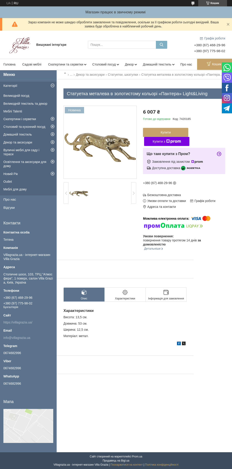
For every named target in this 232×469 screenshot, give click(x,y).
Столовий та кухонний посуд (24, 127)
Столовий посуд (104, 64)
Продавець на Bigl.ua (116, 460)
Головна (9, 64)
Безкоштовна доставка (164, 195)
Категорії (10, 85)
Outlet (7, 181)
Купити (166, 132)
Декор (129, 64)
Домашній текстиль (157, 64)
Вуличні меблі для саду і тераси (21, 152)
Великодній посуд (16, 95)
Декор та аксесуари (90, 74)
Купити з (167, 141)
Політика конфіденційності (162, 464)
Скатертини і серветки (19, 119)
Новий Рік (10, 174)
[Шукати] (161, 45)
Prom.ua (137, 456)
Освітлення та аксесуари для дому (24, 164)
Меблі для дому (15, 189)
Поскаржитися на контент (127, 464)
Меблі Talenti (12, 111)
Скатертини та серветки (65, 64)
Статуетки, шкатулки (123, 74)
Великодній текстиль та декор (25, 103)
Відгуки (9, 207)
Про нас (186, 64)
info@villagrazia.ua (16, 338)
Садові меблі (31, 64)
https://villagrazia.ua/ (17, 322)
